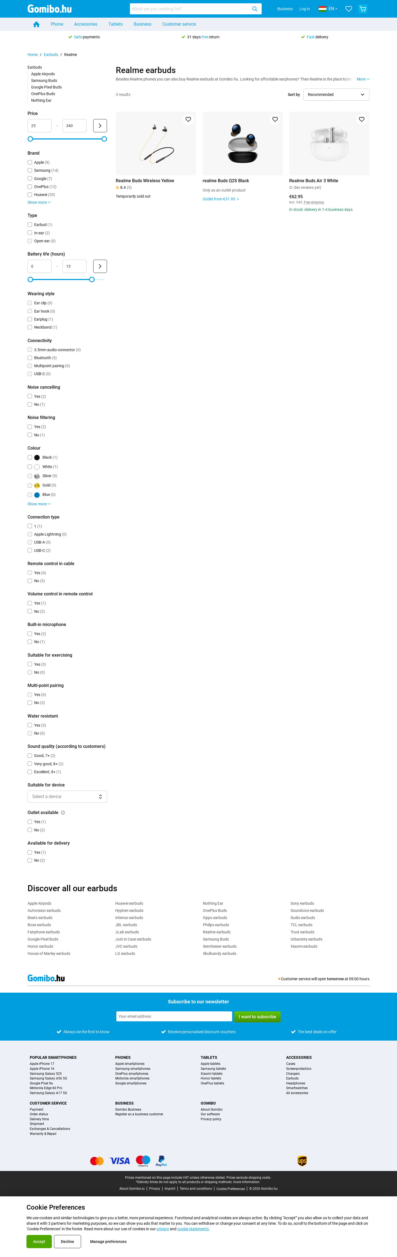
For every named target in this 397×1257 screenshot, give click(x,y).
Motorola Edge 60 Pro (46, 1088)
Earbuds (51, 54)
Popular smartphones (53, 1057)
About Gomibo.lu (132, 1189)
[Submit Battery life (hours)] (100, 266)
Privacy (154, 1189)
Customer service (179, 24)
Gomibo (208, 1103)
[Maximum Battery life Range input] (75, 266)
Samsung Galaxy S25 (46, 1074)
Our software (210, 1114)
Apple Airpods (43, 74)
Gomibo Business (128, 1109)
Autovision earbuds (44, 910)
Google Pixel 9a (41, 1083)
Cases (290, 1064)
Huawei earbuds (129, 903)
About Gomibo (211, 1109)
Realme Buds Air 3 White (313, 180)
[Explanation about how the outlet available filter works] (63, 812)
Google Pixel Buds (46, 87)
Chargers (293, 1074)
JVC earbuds (126, 946)
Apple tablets (210, 1064)
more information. (246, 1182)
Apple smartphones (129, 1064)
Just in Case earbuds (133, 939)
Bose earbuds (39, 925)
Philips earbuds (216, 925)
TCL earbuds (301, 925)
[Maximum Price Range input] (75, 125)
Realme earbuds (216, 932)
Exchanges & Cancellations (50, 1129)
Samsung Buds (44, 80)
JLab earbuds (127, 932)
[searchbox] (190, 8)
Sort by (294, 94)
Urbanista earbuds (306, 939)
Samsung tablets (213, 1069)
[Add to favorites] (188, 119)
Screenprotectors (298, 1069)
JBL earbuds (126, 925)
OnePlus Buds (43, 94)
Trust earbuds (302, 932)
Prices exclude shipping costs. (248, 1178)
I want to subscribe (257, 1016)
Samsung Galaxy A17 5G (48, 1093)
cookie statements (193, 1229)
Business (285, 9)
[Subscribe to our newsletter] (174, 1016)
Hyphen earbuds (129, 910)
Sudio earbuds (303, 917)
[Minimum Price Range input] (40, 125)
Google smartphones (130, 1083)
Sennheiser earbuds (220, 946)
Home (33, 54)
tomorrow (335, 979)
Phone (57, 24)
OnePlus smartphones (131, 1074)
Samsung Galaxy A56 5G (48, 1078)
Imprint (170, 1189)
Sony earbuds (302, 903)
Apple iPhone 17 (42, 1064)
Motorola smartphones (132, 1078)
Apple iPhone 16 (42, 1069)
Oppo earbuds (215, 917)
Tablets (115, 24)
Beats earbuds (40, 917)
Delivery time (39, 1119)
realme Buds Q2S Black (226, 180)
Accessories (85, 24)
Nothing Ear (41, 100)
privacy (163, 1229)
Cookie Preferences (230, 1189)
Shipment (37, 1124)
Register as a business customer (139, 1114)
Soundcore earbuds (307, 910)
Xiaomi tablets (211, 1074)
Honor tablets (211, 1078)
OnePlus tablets (212, 1083)
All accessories (297, 1093)
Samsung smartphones (132, 1069)
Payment (36, 1109)
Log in (304, 9)
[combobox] (196, 9)
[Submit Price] (100, 125)
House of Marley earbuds (49, 953)
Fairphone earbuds (44, 932)
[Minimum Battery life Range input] (40, 266)
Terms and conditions (196, 1189)
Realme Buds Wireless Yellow (145, 180)
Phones (123, 1057)
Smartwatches (297, 1088)
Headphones (295, 1083)
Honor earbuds (40, 946)
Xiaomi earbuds (304, 946)
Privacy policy (211, 1119)
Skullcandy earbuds (219, 953)
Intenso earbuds (129, 917)
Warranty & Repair (43, 1134)
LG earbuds (125, 953)
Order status (39, 1114)
